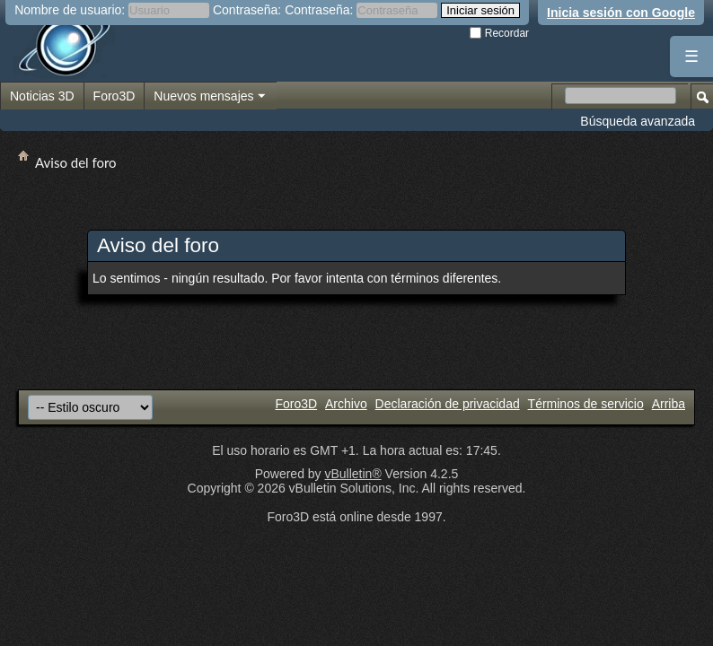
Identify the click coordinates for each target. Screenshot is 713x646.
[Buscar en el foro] (620, 95)
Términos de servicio (586, 404)
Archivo (346, 404)
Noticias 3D (42, 96)
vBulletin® (352, 474)
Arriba (668, 404)
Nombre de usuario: (69, 10)
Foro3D (114, 96)
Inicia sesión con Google (621, 12)
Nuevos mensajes (210, 97)
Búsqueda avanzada (637, 121)
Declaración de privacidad (447, 404)
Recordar (499, 33)
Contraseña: (247, 10)
